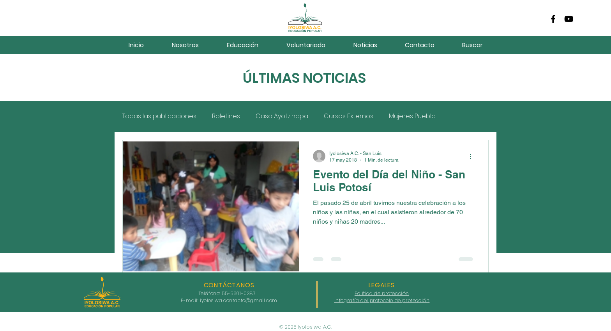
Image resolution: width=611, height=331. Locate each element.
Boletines (226, 116)
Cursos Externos (348, 116)
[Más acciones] (473, 156)
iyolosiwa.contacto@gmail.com (238, 300)
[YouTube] (568, 19)
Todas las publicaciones (159, 116)
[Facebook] (553, 19)
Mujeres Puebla (412, 116)
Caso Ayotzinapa (282, 116)
